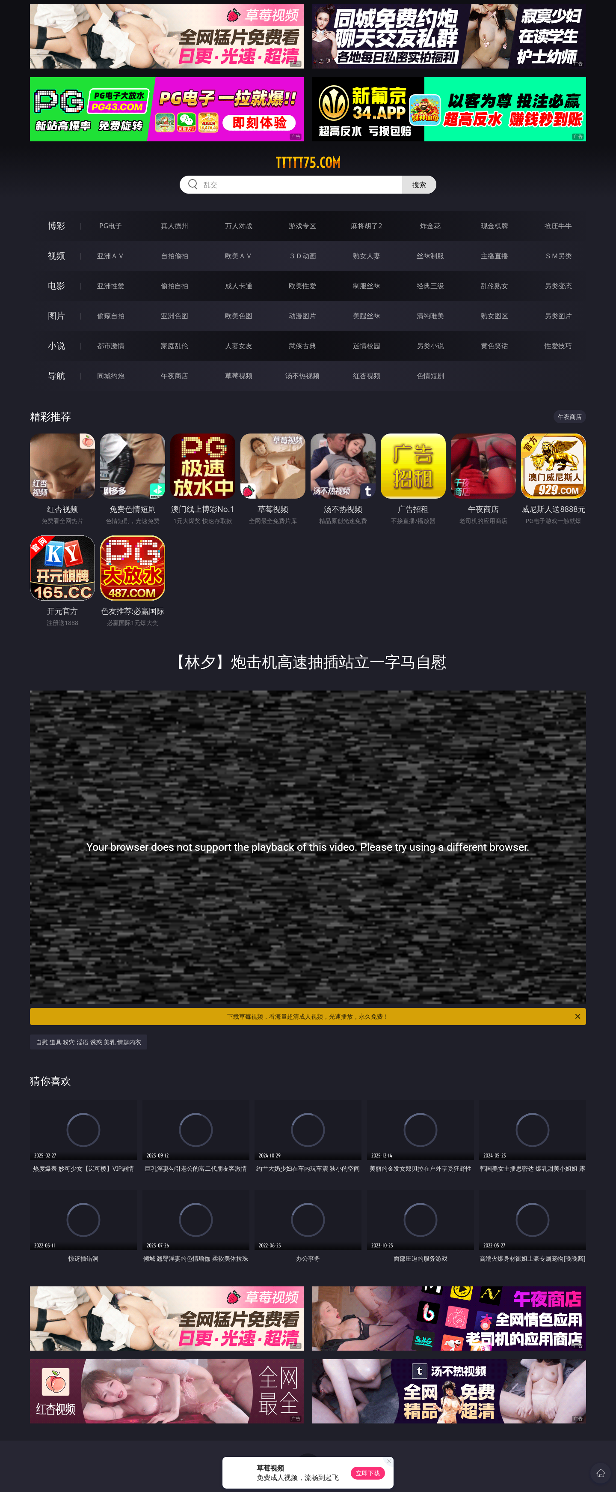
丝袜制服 (430, 255)
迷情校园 (366, 345)
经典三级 (430, 285)
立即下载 (368, 1473)
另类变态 (558, 285)
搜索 (419, 184)
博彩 (56, 225)
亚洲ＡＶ (110, 255)
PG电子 (110, 225)
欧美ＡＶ (238, 255)
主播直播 (494, 255)
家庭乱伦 (174, 345)
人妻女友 (238, 345)
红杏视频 (366, 375)
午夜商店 (174, 375)
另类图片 (558, 315)
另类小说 (430, 345)
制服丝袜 (366, 285)
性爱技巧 (558, 345)
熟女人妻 (366, 255)
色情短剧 (430, 375)
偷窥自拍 (110, 315)
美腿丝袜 (366, 315)
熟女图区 (494, 315)
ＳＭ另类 (558, 255)
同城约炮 (110, 375)
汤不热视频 (302, 375)
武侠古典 (302, 345)
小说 (56, 345)
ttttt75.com (308, 162)
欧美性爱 (302, 285)
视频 (56, 255)
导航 (56, 375)
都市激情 (110, 345)
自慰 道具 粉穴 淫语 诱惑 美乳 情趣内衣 (88, 1042)
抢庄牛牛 (558, 225)
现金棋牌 (494, 225)
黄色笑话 (494, 345)
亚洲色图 (174, 315)
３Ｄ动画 (302, 255)
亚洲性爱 (110, 285)
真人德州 (174, 225)
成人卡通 (238, 285)
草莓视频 (238, 375)
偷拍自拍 (174, 285)
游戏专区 (302, 225)
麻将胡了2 (366, 225)
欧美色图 (238, 315)
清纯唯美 (430, 315)
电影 (56, 285)
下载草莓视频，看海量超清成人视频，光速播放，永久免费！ (404, 1016)
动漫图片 (302, 315)
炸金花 (430, 225)
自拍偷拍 (174, 255)
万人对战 (238, 225)
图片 (56, 315)
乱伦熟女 (494, 285)
